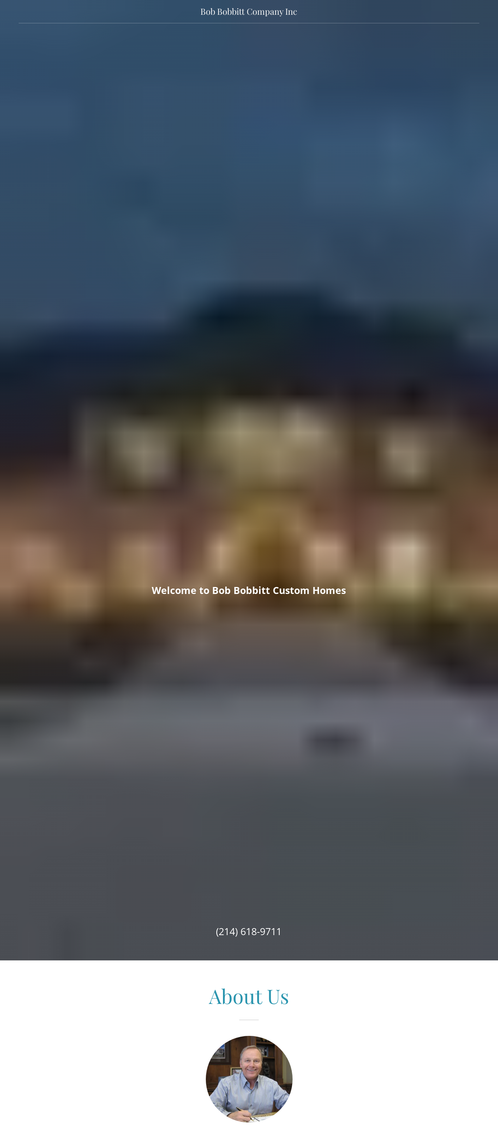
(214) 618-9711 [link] (249, 931)
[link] (249, 12)
